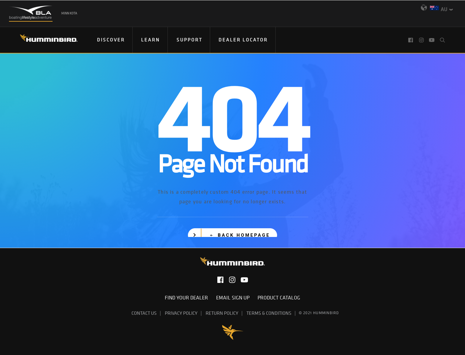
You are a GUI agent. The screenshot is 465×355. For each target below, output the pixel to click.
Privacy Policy (181, 313)
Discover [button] (111, 40)
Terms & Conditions (268, 313)
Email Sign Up (234, 297)
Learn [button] (150, 40)
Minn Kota (69, 13)
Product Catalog (279, 297)
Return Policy (222, 313)
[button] (411, 40)
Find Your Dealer (188, 297)
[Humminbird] (43, 40)
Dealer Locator (243, 40)
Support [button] (189, 40)
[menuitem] (111, 40)
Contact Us (144, 313)
